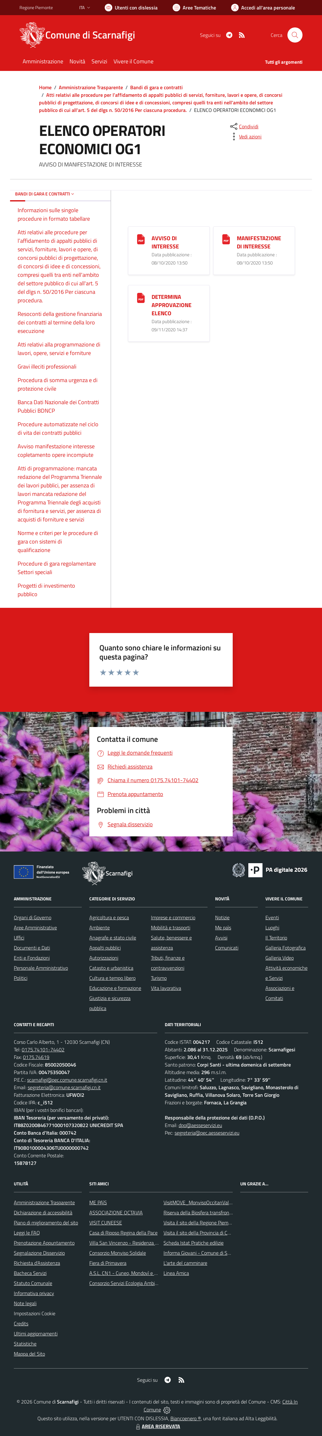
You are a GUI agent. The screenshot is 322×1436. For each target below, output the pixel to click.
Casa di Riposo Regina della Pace (123, 1232)
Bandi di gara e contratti (156, 87)
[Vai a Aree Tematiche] (194, 7)
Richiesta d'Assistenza (37, 1263)
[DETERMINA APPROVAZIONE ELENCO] (141, 297)
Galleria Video (279, 958)
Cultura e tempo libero (112, 978)
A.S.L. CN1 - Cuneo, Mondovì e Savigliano (132, 1273)
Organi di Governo (32, 917)
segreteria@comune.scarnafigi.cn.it (64, 1087)
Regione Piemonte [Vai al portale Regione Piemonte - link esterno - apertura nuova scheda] (36, 7)
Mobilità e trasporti (170, 927)
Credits (21, 1323)
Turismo (159, 978)
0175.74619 (36, 1057)
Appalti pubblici (105, 947)
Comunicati (226, 947)
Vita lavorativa (166, 988)
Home (45, 87)
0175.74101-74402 (43, 1049)
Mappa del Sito (29, 1354)
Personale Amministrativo (41, 968)
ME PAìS (98, 1202)
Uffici (19, 937)
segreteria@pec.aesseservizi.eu (207, 1133)
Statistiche (25, 1343)
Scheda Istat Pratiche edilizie (194, 1243)
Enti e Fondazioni (32, 958)
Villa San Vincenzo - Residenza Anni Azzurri (134, 1243)
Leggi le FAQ (27, 1232)
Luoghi (272, 927)
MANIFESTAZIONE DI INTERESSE (259, 242)
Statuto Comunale (33, 1283)
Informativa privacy (34, 1293)
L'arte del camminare (185, 1263)
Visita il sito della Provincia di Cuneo (201, 1232)
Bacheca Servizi (30, 1273)
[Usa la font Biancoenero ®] (131, 7)
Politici (20, 978)
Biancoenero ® (185, 1418)
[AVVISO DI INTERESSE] (141, 239)
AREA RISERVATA (157, 1426)
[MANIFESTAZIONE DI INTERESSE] (226, 239)
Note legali (25, 1303)
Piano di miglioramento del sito (46, 1222)
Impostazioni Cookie (34, 1313)
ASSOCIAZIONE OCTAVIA (116, 1212)
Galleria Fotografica (285, 947)
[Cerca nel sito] (295, 35)
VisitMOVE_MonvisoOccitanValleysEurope (208, 1202)
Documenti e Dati (32, 947)
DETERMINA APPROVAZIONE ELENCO (172, 305)
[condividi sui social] (244, 126)
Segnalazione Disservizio (39, 1253)
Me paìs (223, 927)
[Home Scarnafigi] (81, 35)
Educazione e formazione (115, 988)
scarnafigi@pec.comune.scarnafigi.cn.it (67, 1080)
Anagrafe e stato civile (112, 937)
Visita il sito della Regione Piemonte (201, 1222)
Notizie (222, 917)
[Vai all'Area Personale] (263, 7)
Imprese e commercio (173, 917)
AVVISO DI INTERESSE (165, 242)
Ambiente (99, 927)
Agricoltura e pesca (109, 917)
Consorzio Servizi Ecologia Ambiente (126, 1283)
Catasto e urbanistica (111, 968)
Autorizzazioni (103, 958)
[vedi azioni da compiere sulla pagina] (245, 136)
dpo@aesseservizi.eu (200, 1125)
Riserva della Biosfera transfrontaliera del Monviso (216, 1212)
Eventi (272, 917)
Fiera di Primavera (107, 1263)
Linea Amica (176, 1273)
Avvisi (221, 937)
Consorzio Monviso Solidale (117, 1253)
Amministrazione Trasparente (91, 87)
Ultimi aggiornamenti (36, 1333)
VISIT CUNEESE (105, 1222)
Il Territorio (276, 937)
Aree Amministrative (35, 927)
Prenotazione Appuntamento (44, 1243)
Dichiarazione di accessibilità (43, 1212)
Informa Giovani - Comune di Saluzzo (202, 1253)
